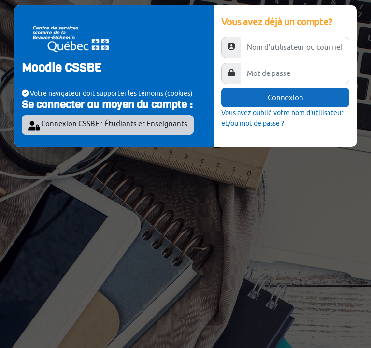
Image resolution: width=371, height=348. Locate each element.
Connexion (285, 97)
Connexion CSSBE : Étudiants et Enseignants (107, 125)
